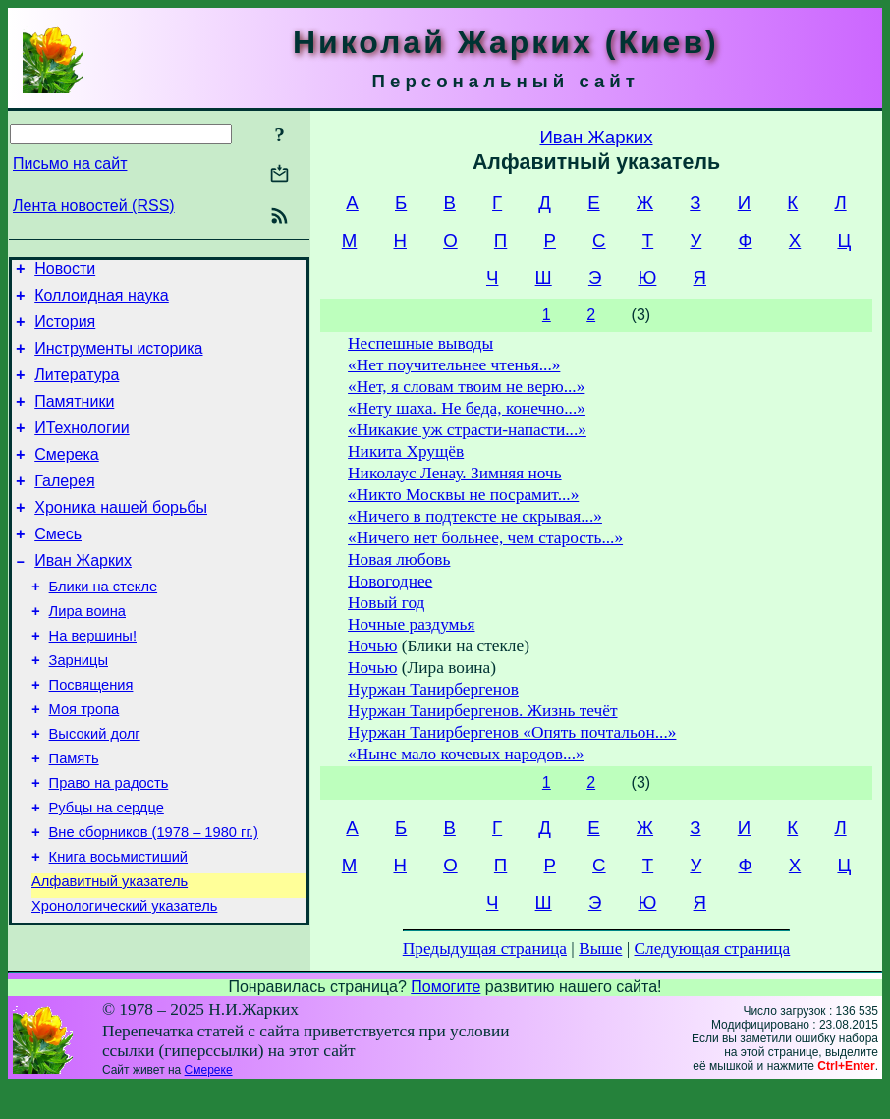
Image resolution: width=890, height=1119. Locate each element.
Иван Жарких (83, 595)
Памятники (74, 419)
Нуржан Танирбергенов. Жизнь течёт (482, 710)
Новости (64, 271)
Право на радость (109, 845)
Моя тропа (84, 762)
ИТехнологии (81, 448)
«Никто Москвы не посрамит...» (463, 494)
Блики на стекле (103, 625)
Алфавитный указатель (109, 955)
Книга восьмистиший (118, 927)
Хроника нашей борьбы (120, 537)
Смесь (58, 566)
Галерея (64, 507)
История (64, 330)
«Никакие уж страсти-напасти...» (467, 429)
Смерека (66, 478)
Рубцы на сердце (106, 872)
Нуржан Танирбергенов (433, 689)
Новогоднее (390, 581)
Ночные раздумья (411, 624)
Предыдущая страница (485, 948)
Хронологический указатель (124, 982)
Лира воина (87, 652)
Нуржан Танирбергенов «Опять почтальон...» (512, 732)
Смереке (209, 1102)
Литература (76, 389)
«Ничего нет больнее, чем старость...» (485, 538)
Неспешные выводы (420, 343)
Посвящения (91, 735)
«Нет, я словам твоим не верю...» (466, 386)
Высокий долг (94, 790)
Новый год (386, 602)
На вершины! (93, 680)
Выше (600, 948)
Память (74, 817)
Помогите (445, 1019)
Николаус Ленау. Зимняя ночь (454, 473)
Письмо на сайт (70, 163)
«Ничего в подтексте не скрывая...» (475, 516)
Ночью (372, 646)
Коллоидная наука (101, 301)
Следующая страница (713, 948)
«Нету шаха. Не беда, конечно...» (466, 408)
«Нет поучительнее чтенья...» (454, 365)
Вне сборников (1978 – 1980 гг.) (153, 900)
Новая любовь (399, 559)
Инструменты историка (118, 360)
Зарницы (78, 707)
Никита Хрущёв (406, 451)
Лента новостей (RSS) (94, 205)
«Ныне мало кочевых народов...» (466, 754)
